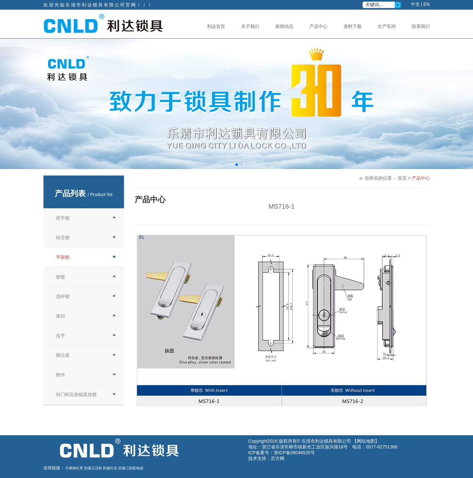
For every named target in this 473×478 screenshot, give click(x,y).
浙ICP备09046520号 (294, 452)
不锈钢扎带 (74, 468)
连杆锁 (63, 296)
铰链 (60, 276)
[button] (236, 164)
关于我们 (250, 26)
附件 (60, 374)
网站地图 (366, 441)
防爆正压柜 (93, 468)
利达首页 (216, 26)
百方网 (277, 458)
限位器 (63, 355)
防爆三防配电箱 (130, 468)
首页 (402, 178)
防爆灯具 (110, 468)
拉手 (60, 335)
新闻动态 (284, 26)
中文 (415, 4)
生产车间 (387, 26)
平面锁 (63, 257)
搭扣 (60, 316)
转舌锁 (63, 237)
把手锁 (63, 218)
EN (426, 4)
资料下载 (353, 26)
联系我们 (421, 26)
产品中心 (318, 26)
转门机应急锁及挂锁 (76, 394)
